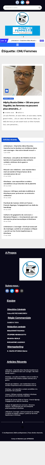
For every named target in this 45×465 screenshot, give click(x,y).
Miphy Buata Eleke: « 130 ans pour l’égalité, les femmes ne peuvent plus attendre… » (21, 105)
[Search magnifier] (39, 7)
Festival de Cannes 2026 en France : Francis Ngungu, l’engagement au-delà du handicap (21, 205)
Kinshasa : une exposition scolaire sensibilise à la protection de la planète (21, 390)
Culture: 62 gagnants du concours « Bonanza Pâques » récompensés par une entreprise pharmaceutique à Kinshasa (20, 217)
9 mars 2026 (9, 112)
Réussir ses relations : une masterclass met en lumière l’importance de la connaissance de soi (20, 172)
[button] (6, 30)
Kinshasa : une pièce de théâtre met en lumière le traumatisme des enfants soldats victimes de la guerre (20, 160)
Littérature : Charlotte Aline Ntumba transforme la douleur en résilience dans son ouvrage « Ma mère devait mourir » (20, 148)
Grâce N (20, 112)
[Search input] (21, 7)
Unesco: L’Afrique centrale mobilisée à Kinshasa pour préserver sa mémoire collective (19, 193)
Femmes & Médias (8, 98)
